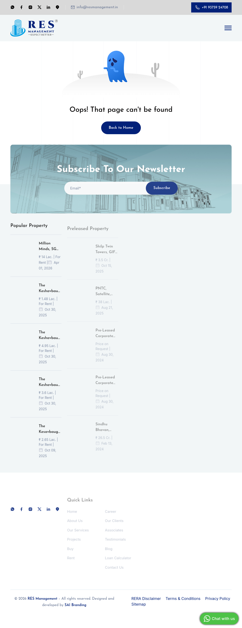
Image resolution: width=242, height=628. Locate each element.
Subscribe (161, 194)
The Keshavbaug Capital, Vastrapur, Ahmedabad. (50, 294)
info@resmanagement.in (97, 7)
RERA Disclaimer (146, 598)
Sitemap (138, 604)
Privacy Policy (217, 598)
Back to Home (121, 128)
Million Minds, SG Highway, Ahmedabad (49, 252)
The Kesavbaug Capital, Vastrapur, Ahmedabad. (50, 435)
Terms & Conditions (183, 598)
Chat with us (218, 618)
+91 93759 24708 (215, 7)
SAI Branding (75, 605)
